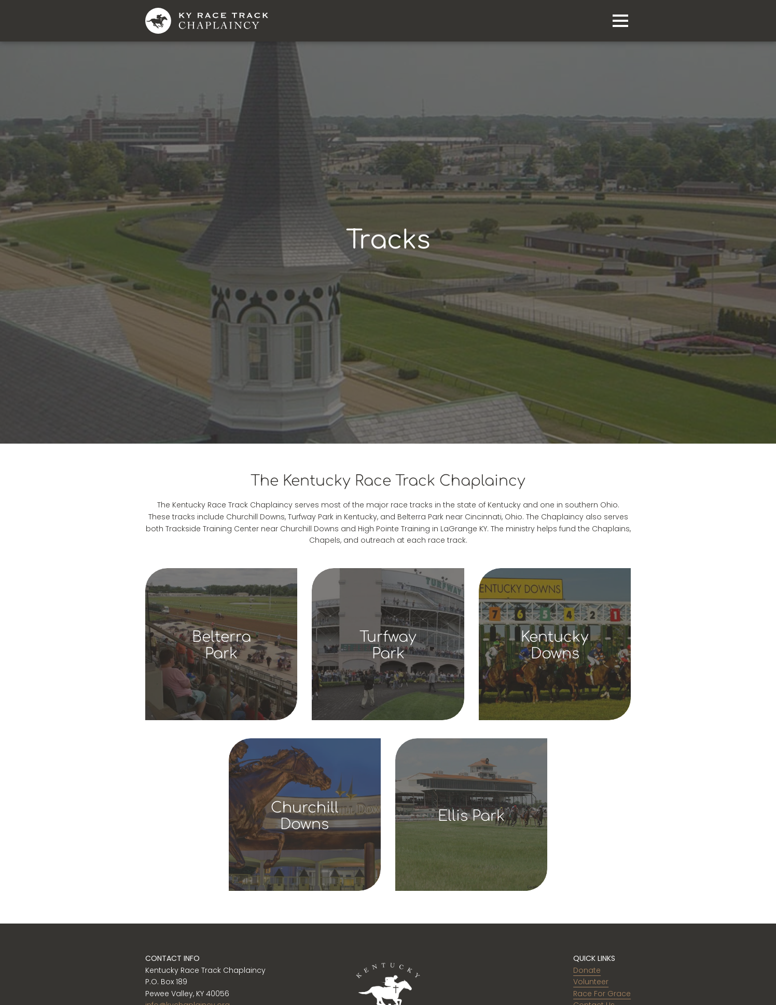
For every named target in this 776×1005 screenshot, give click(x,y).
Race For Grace (602, 993)
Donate (587, 970)
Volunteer (590, 981)
